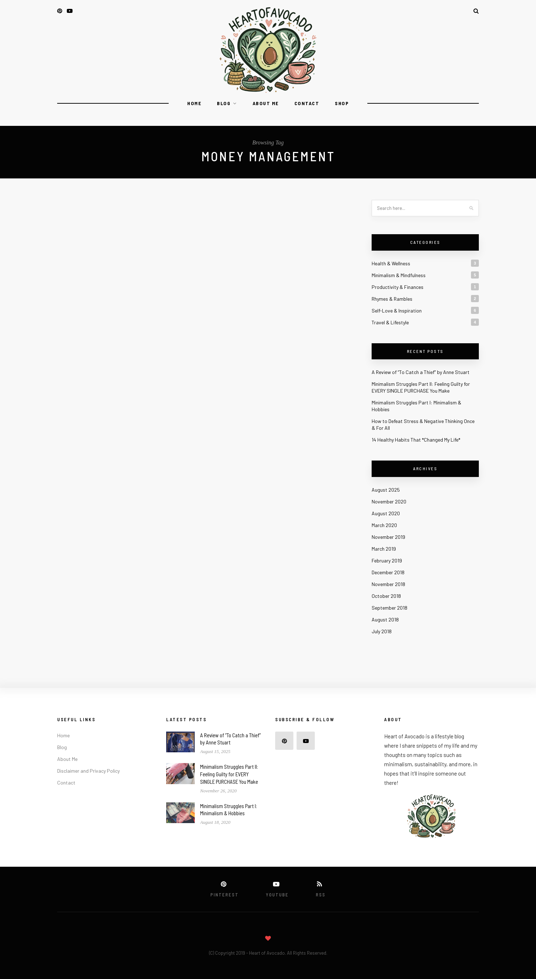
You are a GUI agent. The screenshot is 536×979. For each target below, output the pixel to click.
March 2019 (384, 549)
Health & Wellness (391, 263)
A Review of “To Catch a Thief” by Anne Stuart (421, 372)
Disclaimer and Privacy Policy (88, 771)
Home (194, 103)
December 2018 (388, 572)
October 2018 (386, 596)
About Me (266, 103)
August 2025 (386, 490)
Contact (306, 103)
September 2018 (389, 608)
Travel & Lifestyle (390, 322)
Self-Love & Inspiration (397, 311)
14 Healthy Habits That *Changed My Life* (416, 440)
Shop (342, 103)
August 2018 (385, 619)
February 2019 (387, 560)
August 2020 (386, 513)
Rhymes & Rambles (392, 299)
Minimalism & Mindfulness (399, 275)
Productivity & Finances (397, 287)
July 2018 (382, 631)
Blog (223, 103)
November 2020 (389, 501)
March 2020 (384, 525)
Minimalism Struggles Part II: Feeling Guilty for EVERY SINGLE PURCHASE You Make (229, 774)
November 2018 (388, 584)
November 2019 (388, 537)
